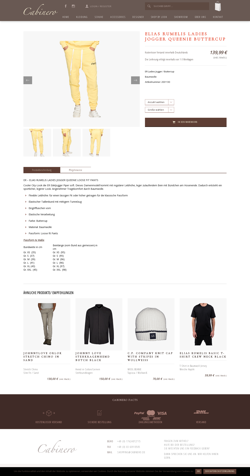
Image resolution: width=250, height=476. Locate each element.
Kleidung (82, 17)
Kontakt (218, 17)
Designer (138, 17)
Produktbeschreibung (42, 170)
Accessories (118, 17)
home (65, 17)
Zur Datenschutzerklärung (220, 471)
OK (198, 471)
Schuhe (99, 17)
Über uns (200, 17)
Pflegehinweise (75, 170)
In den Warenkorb (187, 121)
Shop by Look (159, 17)
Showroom (181, 17)
